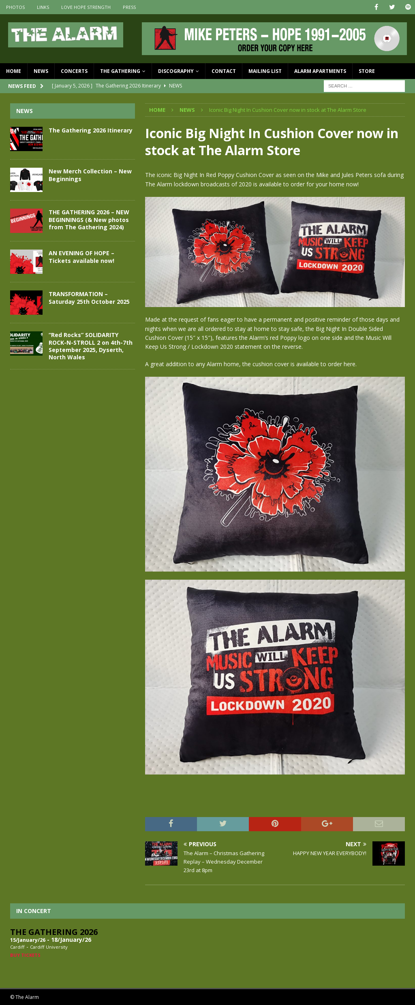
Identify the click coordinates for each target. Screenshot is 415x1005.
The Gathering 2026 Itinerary (91, 130)
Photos (15, 7)
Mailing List (265, 71)
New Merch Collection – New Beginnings (90, 174)
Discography (176, 71)
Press (129, 7)
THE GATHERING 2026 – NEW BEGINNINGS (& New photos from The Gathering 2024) (89, 219)
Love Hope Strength (86, 7)
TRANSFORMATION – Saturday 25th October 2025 (89, 297)
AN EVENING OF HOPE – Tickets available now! (81, 256)
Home (13, 71)
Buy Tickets (25, 955)
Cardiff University (49, 947)
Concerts (74, 71)
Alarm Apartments (320, 71)
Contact (224, 71)
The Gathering (120, 71)
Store (367, 71)
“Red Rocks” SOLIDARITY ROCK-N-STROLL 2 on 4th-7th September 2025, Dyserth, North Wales (91, 346)
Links (43, 7)
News (41, 71)
